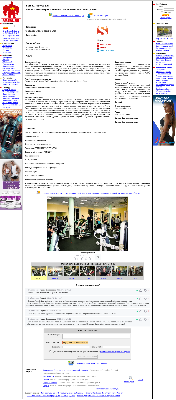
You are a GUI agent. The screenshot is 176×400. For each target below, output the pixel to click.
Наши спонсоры (8, 96)
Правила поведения (10, 98)
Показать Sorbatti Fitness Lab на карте (68, 16)
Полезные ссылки (9, 100)
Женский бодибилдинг (11, 70)
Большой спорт (162, 80)
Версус (46, 387)
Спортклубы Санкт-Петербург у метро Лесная (104, 394)
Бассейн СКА (48, 377)
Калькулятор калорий (164, 46)
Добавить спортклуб (10, 84)
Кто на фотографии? (164, 48)
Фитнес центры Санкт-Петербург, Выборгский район (98, 396)
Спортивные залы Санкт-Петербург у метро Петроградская (51, 396)
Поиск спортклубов (133, 381)
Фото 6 (119, 278)
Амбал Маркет (161, 93)
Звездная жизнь (8, 68)
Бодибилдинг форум (164, 67)
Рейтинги (6, 50)
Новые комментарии (164, 58)
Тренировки (7, 57)
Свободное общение (164, 89)
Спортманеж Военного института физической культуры (65, 371)
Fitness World (161, 82)
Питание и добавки (163, 72)
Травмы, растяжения (164, 76)
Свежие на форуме (163, 60)
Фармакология (8, 64)
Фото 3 (71, 278)
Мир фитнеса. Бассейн (164, 33)
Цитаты (159, 87)
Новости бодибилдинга (165, 56)
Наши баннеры (8, 94)
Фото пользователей (164, 64)
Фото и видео (161, 62)
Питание (5, 60)
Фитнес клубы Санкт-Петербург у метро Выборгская (62, 394)
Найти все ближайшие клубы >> (109, 390)
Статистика (7, 48)
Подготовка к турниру (164, 78)
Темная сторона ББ (164, 74)
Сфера (46, 380)
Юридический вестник (11, 73)
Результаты (7, 46)
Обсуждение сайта (163, 91)
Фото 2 (55, 278)
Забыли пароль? (166, 18)
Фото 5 (103, 278)
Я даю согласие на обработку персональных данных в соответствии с (95, 352)
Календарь (6, 52)
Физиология (7, 62)
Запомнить (167, 13)
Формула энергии (50, 383)
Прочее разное (8, 75)
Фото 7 (136, 278)
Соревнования (8, 66)
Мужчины (6, 38)
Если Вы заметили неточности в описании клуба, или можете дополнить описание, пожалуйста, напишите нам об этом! (88, 193)
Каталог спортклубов (10, 82)
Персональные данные (11, 105)
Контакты (6, 107)
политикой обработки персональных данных (119, 352)
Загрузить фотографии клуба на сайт (92, 364)
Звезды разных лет (10, 40)
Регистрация (166, 20)
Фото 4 (87, 278)
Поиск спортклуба (9, 80)
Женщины (15, 38)
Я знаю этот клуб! (100, 15)
